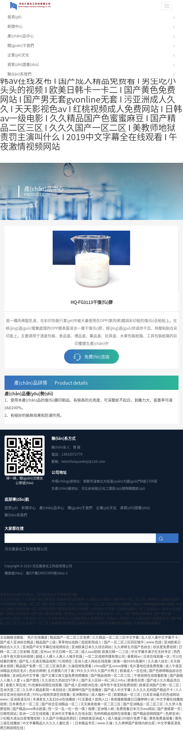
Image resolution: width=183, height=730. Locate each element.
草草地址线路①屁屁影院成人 (80, 642)
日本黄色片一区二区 (24, 703)
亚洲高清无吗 (20, 699)
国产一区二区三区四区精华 (124, 642)
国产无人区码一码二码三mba (103, 680)
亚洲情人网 (106, 708)
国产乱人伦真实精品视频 (37, 661)
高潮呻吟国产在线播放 (85, 689)
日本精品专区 (85, 722)
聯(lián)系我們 (19, 74)
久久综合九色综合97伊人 (61, 680)
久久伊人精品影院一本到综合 (44, 689)
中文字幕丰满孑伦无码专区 (151, 651)
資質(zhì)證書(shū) (23, 64)
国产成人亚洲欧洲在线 (81, 684)
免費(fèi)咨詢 (91, 357)
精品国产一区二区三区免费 (70, 637)
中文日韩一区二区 (66, 651)
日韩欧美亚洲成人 (92, 718)
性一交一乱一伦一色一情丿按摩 (72, 708)
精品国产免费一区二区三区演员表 (41, 665)
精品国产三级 (46, 642)
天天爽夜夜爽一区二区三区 (101, 703)
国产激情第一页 (169, 708)
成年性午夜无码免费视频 (118, 684)
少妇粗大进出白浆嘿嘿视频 (20, 718)
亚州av (45, 651)
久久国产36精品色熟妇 (59, 718)
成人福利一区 (101, 694)
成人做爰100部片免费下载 (127, 718)
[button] (174, 17)
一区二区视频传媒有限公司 (105, 656)
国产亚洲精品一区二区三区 (143, 703)
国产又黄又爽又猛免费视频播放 (65, 675)
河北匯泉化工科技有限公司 (26, 548)
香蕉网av (134, 656)
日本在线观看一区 (157, 656)
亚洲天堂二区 (10, 689)
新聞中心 (15, 26)
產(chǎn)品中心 (20, 36)
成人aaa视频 (90, 651)
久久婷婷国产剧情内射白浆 (135, 722)
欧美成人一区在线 (133, 670)
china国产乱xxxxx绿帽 (111, 665)
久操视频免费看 (80, 665)
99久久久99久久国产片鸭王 (97, 670)
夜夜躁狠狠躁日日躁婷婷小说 (133, 699)
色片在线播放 (37, 637)
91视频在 (65, 661)
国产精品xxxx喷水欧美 (29, 708)
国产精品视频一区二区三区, (111, 675)
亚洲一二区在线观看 (34, 713)
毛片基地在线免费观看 (147, 665)
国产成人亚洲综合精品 (17, 642)
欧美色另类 (136, 680)
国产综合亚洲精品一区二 (60, 703)
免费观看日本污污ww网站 (136, 708)
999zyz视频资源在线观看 (51, 694)
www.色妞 (154, 642)
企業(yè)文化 (18, 55)
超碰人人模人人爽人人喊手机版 (59, 656)
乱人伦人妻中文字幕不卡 (160, 637)
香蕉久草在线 (16, 684)
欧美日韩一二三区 (115, 651)
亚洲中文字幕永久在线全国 (71, 713)
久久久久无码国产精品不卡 (153, 689)
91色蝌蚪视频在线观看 (45, 684)
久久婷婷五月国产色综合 (132, 646)
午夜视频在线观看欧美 (151, 675)
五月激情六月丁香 (61, 670)
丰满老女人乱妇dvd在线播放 (54, 699)
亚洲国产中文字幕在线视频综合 (46, 646)
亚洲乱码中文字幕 (26, 675)
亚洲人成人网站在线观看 (93, 661)
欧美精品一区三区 (127, 694)
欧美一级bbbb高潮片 (129, 661)
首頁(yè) (14, 17)
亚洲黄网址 (81, 694)
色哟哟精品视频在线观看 (112, 713)
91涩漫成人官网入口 (93, 699)
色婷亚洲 (172, 713)
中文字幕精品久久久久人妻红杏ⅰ (47, 722)
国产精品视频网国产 (148, 713)
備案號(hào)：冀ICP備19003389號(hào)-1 (36, 573)
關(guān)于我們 (20, 45)
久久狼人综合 (158, 661)
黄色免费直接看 (161, 718)
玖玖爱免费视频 (165, 646)
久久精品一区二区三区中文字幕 (116, 637)
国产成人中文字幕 (117, 689)
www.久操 (105, 722)
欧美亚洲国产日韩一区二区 (159, 684)
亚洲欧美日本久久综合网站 (91, 646)
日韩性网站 (8, 713)
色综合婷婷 (37, 670)
